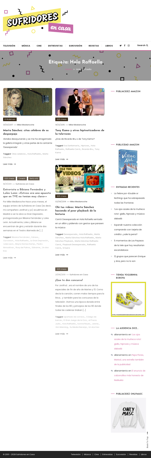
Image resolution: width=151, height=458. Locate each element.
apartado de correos (74, 323)
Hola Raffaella (34, 153)
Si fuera (66, 248)
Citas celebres (19, 153)
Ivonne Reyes (83, 330)
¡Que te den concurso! (69, 287)
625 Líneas (62, 119)
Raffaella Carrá (73, 149)
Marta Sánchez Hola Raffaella (79, 237)
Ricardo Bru (87, 149)
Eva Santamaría (71, 145)
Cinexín (22, 185)
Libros (109, 45)
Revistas (94, 45)
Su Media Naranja (78, 333)
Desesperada (70, 234)
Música (26, 45)
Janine (95, 330)
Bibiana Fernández (21, 243)
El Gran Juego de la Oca (75, 326)
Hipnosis (85, 145)
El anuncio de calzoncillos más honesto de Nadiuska (129, 375)
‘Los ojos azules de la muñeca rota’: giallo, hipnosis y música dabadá (129, 214)
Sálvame (36, 254)
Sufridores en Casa (25, 190)
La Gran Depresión (39, 247)
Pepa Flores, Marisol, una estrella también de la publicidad (129, 360)
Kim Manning (62, 333)
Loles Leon (8, 250)
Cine (39, 45)
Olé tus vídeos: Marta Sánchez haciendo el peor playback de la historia (75, 211)
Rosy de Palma (23, 254)
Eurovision (8, 247)
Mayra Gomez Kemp (25, 250)
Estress (34, 243)
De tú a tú (34, 185)
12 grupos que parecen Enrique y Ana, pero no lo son (130, 259)
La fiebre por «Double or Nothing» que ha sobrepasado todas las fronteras (129, 198)
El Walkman (10, 119)
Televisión (9, 45)
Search (142, 45)
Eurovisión (75, 45)
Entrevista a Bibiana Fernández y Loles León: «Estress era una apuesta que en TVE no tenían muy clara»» (27, 200)
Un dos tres (93, 333)
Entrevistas (55, 45)
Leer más (9, 164)
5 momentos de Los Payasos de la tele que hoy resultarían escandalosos (129, 245)
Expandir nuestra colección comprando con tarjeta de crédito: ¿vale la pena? (128, 229)
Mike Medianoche (25, 124)
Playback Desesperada (74, 244)
